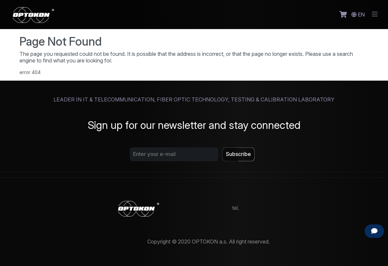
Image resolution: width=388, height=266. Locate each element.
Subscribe (238, 154)
